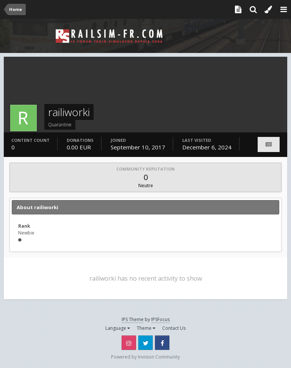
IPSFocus (160, 319)
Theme (146, 328)
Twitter (145, 342)
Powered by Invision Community (145, 357)
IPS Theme (133, 319)
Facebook (162, 342)
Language (117, 328)
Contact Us (174, 328)
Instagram (129, 342)
